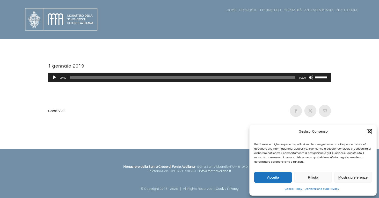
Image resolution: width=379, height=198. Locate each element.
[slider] (182, 77)
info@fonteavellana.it (215, 171)
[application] (189, 77)
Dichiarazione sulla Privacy (322, 188)
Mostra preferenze (353, 177)
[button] (369, 131)
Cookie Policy (293, 188)
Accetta (273, 177)
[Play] (54, 77)
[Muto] (311, 77)
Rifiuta (313, 177)
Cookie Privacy (227, 188)
